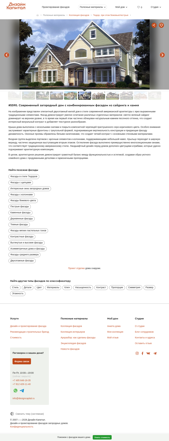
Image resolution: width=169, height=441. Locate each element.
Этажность (17, 293)
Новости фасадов (70, 349)
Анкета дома (114, 326)
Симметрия (134, 287)
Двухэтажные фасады (22, 260)
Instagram (137, 353)
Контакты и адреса (145, 337)
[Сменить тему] (27, 414)
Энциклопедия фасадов (73, 343)
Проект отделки (76, 268)
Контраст (101, 287)
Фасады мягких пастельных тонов (28, 230)
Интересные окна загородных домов (29, 188)
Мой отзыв (112, 337)
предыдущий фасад (6, 55)
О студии (140, 326)
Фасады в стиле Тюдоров (23, 176)
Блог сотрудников (144, 332)
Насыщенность (83, 287)
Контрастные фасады (21, 236)
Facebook (142, 353)
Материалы (53, 287)
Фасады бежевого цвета (23, 200)
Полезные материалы (91, 7)
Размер (149, 287)
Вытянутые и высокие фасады (26, 242)
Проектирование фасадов (56, 7)
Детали (27, 287)
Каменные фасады (20, 212)
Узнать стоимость (102, 437)
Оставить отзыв (143, 343)
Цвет (39, 287)
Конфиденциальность (21, 426)
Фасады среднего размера (24, 254)
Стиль (15, 287)
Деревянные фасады (21, 218)
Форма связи (21, 361)
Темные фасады (19, 224)
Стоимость (16, 337)
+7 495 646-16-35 (22, 380)
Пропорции (117, 287)
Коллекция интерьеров (73, 332)
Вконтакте (148, 353)
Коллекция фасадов (71, 326)
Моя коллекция (115, 332)
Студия (155, 7)
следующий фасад (162, 55)
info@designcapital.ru (24, 398)
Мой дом (120, 7)
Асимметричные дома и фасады (27, 248)
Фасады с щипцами (20, 182)
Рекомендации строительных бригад (29, 332)
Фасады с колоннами (21, 194)
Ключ (67, 287)
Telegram (155, 353)
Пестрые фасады (19, 206)
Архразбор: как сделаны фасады (78, 337)
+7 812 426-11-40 (22, 384)
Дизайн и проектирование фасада (28, 326)
